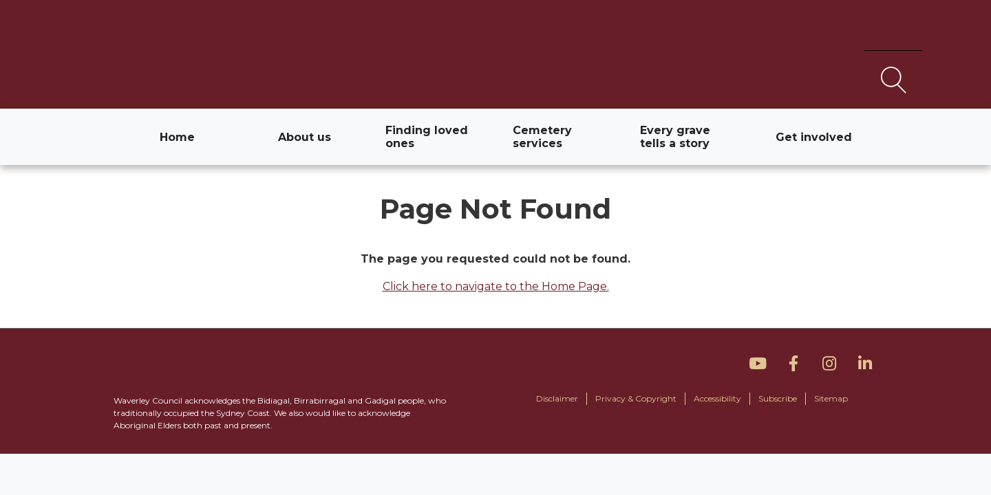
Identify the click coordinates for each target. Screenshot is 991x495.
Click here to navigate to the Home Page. (496, 286)
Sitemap (831, 398)
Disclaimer (557, 398)
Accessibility (717, 398)
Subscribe (777, 398)
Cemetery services (542, 137)
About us (304, 137)
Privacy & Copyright (635, 398)
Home (186, 140)
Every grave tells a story (675, 137)
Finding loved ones (426, 137)
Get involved (814, 137)
